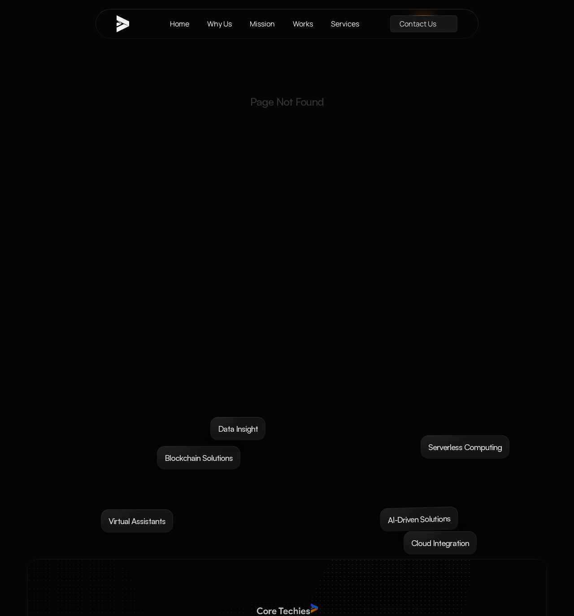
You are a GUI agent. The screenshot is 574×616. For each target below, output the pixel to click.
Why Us (219, 24)
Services (345, 24)
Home (179, 24)
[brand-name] (128, 23)
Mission (262, 24)
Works (303, 24)
